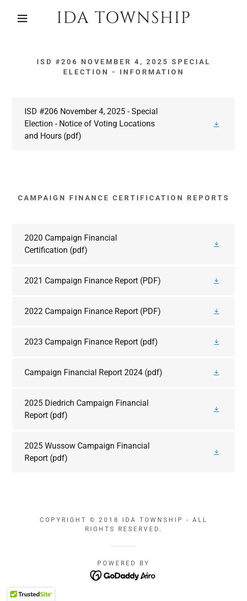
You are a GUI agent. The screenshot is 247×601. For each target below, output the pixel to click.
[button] (17, 18)
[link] (123, 18)
